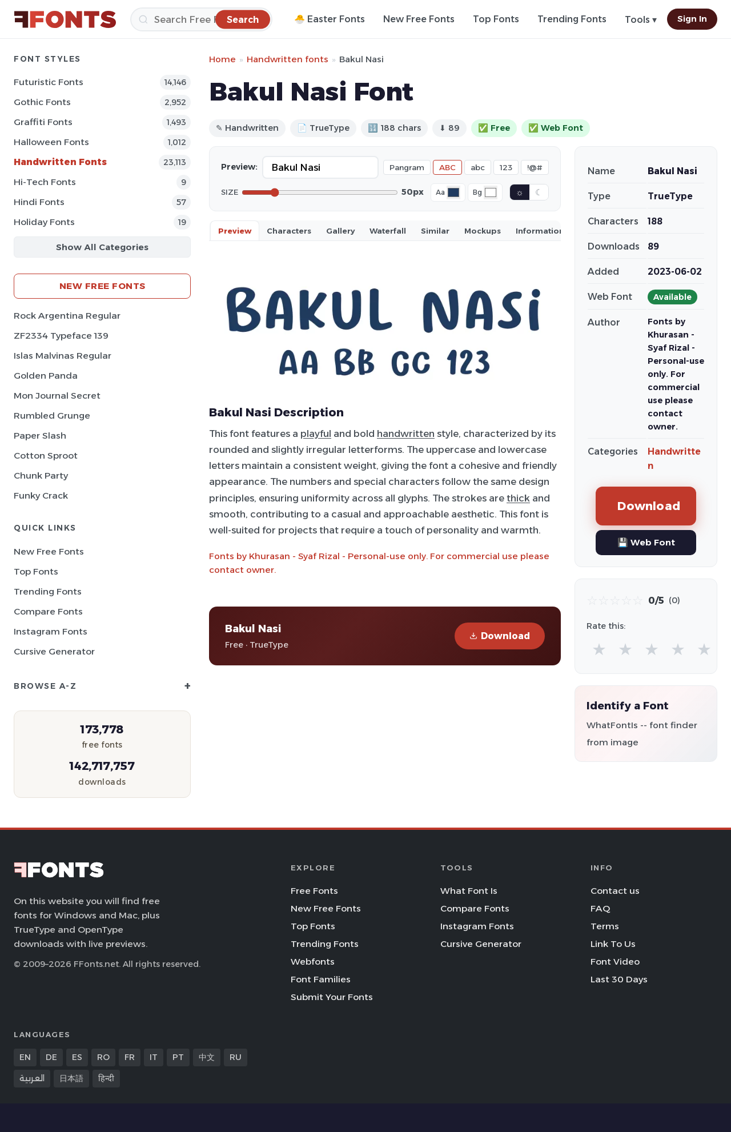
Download (499, 636)
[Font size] (320, 192)
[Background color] (490, 192)
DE (51, 1057)
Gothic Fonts (42, 102)
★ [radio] (599, 649)
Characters (289, 230)
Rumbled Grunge (52, 415)
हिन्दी (106, 1078)
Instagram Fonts (50, 631)
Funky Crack (41, 495)
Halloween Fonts (51, 142)
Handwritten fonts (287, 59)
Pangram (406, 167)
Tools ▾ (641, 19)
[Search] (201, 19)
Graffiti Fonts (43, 122)
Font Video (615, 961)
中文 (207, 1057)
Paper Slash (40, 435)
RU (236, 1057)
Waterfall (387, 230)
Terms (605, 926)
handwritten (406, 433)
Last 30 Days (619, 979)
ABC (447, 167)
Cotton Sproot (46, 455)
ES (77, 1057)
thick (518, 498)
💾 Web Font (646, 542)
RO (103, 1057)
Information (540, 230)
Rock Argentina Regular (67, 315)
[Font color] (453, 192)
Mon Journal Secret (57, 395)
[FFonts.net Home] (65, 19)
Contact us (615, 890)
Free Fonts (314, 890)
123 (506, 167)
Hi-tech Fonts (45, 181)
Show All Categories (102, 247)
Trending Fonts (572, 19)
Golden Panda (46, 375)
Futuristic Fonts (48, 82)
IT (154, 1057)
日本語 (71, 1078)
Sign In (692, 19)
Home (222, 59)
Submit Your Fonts (332, 996)
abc (478, 167)
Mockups (482, 230)
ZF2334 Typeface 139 (61, 335)
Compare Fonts (48, 611)
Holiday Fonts (44, 221)
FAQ (600, 908)
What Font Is (468, 890)
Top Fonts (496, 19)
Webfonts (313, 961)
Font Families (321, 979)
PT (178, 1057)
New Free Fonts (419, 19)
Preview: (239, 167)
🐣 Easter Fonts (329, 19)
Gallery (340, 230)
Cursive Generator (54, 651)
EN (25, 1057)
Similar (435, 230)
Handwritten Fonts (60, 161)
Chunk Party (41, 475)
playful (315, 433)
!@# (535, 167)
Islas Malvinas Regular (62, 355)
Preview (234, 230)
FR (129, 1057)
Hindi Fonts (39, 201)
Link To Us (613, 943)
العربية (32, 1078)
